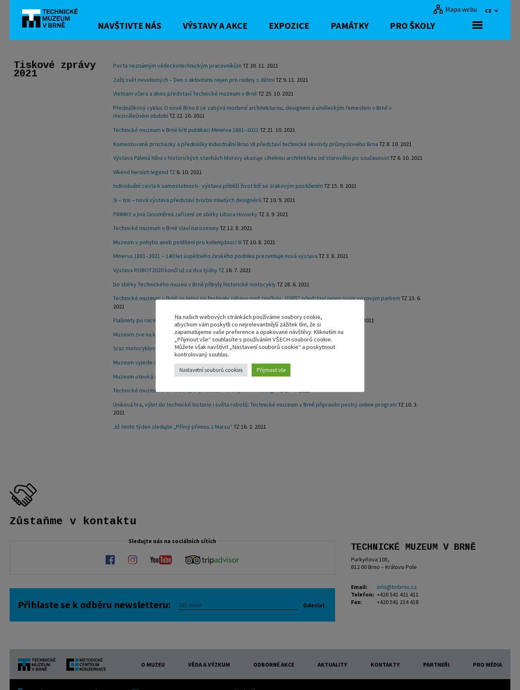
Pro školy (427, 25)
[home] (53, 18)
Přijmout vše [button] (271, 370)
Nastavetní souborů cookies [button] (210, 370)
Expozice (304, 25)
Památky (365, 25)
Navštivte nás (145, 25)
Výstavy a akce (230, 25)
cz (489, 10)
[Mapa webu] (455, 9)
